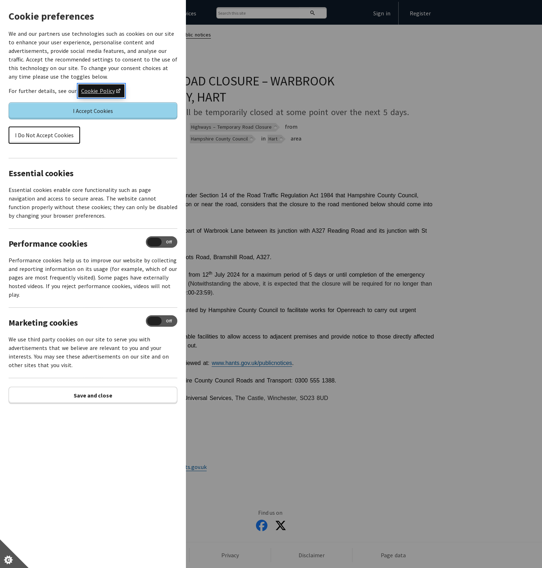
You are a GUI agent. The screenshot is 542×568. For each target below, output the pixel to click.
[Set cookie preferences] (14, 553)
